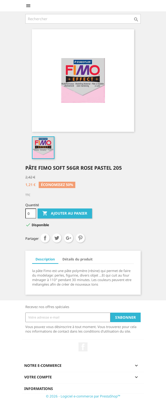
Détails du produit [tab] (77, 259)
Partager (45, 238)
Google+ (68, 238)
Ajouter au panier (64, 213)
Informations (38, 388)
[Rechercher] (83, 19)
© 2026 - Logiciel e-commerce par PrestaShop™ (83, 396)
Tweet (56, 238)
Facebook (83, 346)
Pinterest (80, 238)
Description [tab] (45, 259)
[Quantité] (30, 213)
